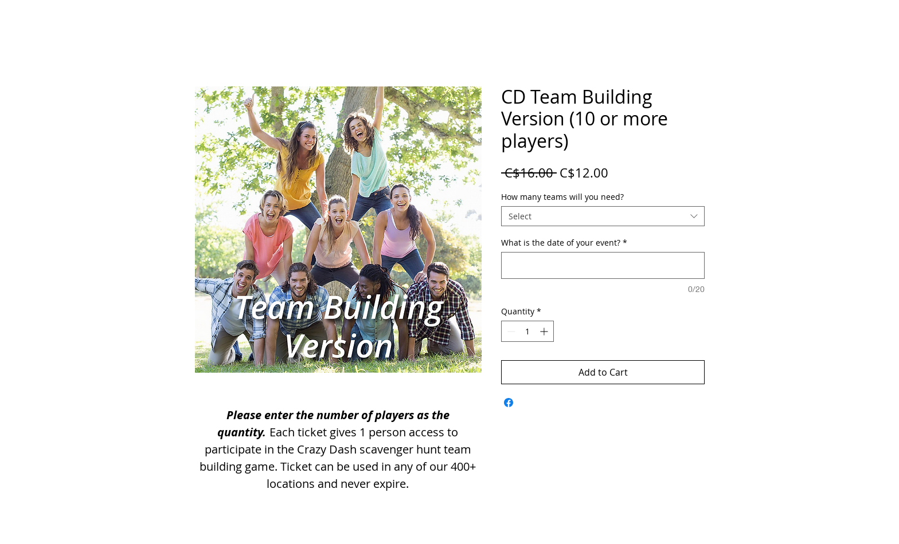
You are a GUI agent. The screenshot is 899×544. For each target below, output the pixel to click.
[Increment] (545, 331)
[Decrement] (510, 331)
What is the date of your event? (564, 242)
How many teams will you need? (562, 196)
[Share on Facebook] (508, 402)
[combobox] (603, 216)
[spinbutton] (527, 331)
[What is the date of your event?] (603, 265)
